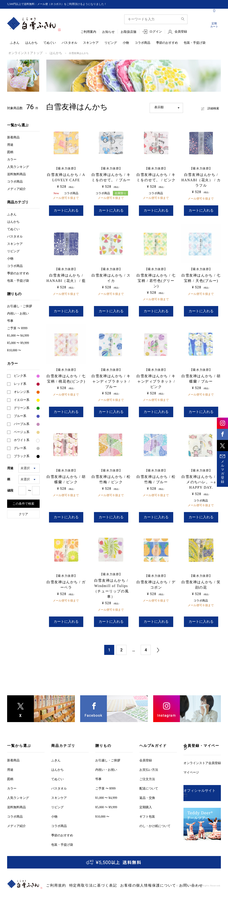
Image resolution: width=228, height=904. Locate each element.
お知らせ (108, 32)
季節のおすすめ (167, 43)
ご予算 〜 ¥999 (17, 327)
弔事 (10, 320)
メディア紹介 (16, 188)
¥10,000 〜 (14, 350)
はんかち (31, 43)
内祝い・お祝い (18, 313)
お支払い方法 (148, 761)
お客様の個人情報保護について (120, 877)
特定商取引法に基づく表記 (80, 877)
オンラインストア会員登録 (202, 754)
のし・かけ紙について (155, 817)
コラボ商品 (142, 43)
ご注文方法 (147, 770)
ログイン (155, 31)
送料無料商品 (16, 173)
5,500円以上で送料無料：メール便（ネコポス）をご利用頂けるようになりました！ (65, 4)
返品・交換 (147, 789)
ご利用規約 (53, 877)
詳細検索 (204, 106)
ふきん (14, 43)
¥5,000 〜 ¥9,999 (18, 342)
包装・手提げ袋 (195, 43)
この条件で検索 (23, 503)
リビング (110, 43)
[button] (158, 641)
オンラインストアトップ (21, 53)
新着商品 (13, 137)
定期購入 (145, 798)
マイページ (191, 763)
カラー (11, 159)
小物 (126, 43)
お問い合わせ (150, 877)
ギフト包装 (147, 808)
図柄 (10, 151)
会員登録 (181, 31)
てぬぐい (49, 43)
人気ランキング (18, 166)
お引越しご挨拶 (19, 305)
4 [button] (146, 641)
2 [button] (121, 641)
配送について (148, 779)
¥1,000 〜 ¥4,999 (18, 335)
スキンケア (91, 43)
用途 (10, 144)
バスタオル (69, 43)
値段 (10, 490)
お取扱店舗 (128, 32)
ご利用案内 (88, 32)
